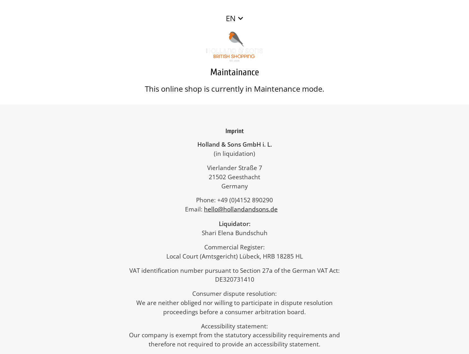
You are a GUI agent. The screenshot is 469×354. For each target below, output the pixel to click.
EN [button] (231, 18)
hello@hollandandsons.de (244, 209)
